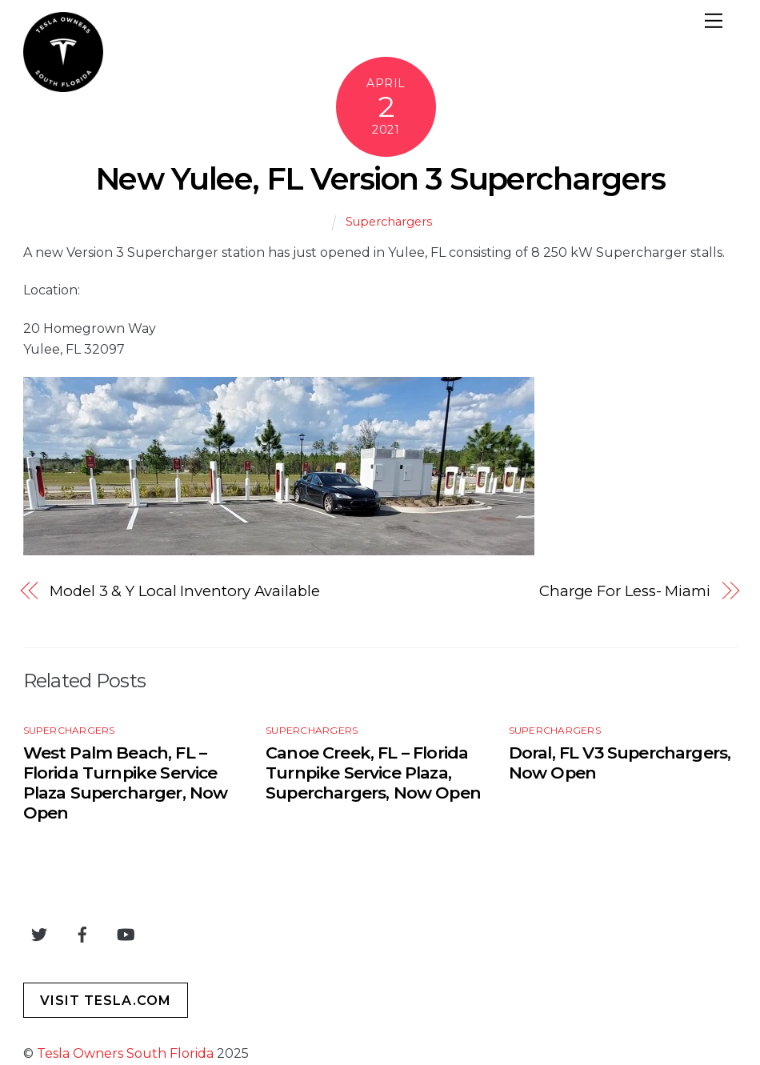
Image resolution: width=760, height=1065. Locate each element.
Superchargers (389, 221)
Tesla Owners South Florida (125, 1053)
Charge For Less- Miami (624, 591)
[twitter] (39, 932)
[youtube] (126, 932)
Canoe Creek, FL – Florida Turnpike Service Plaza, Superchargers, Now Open (373, 773)
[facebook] (82, 932)
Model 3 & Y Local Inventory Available (185, 591)
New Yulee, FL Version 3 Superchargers (380, 179)
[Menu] (714, 23)
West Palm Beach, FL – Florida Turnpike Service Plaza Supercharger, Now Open (125, 783)
